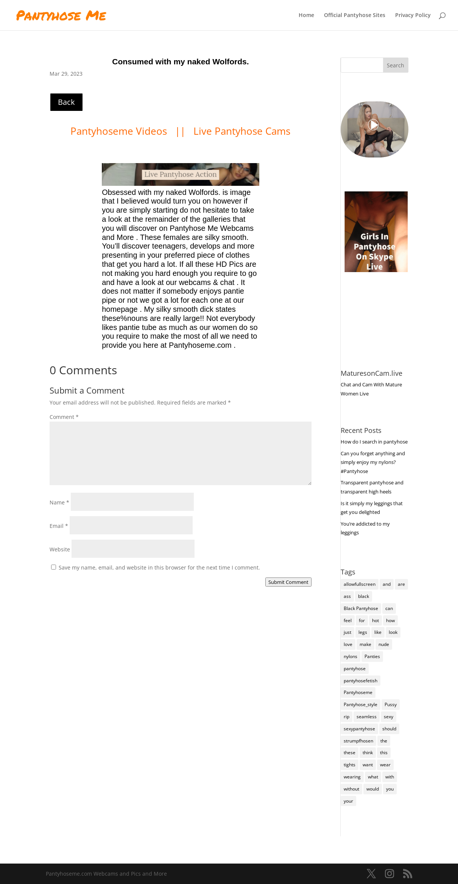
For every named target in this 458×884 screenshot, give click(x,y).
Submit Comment (288, 582)
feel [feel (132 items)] (348, 620)
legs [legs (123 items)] (362, 632)
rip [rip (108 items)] (346, 716)
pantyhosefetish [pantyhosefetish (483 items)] (360, 680)
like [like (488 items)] (378, 632)
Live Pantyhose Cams (241, 131)
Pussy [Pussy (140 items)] (391, 704)
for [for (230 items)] (362, 620)
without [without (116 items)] (351, 789)
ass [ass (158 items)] (347, 596)
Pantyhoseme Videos (120, 131)
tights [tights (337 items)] (349, 764)
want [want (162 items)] (368, 764)
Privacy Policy (413, 15)
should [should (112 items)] (389, 728)
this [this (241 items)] (384, 752)
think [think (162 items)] (368, 752)
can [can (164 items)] (389, 608)
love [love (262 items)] (348, 644)
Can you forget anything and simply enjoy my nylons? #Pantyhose (373, 462)
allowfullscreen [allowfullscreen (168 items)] (359, 584)
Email (59, 525)
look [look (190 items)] (393, 632)
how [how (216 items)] (390, 620)
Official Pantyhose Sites (354, 15)
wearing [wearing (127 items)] (352, 777)
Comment (64, 416)
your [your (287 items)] (348, 801)
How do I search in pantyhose (374, 441)
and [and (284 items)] (387, 584)
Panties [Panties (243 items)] (372, 656)
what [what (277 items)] (373, 777)
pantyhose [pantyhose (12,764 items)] (355, 668)
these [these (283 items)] (349, 752)
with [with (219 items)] (389, 777)
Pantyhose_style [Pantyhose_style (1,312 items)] (360, 704)
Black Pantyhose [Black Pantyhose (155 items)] (361, 608)
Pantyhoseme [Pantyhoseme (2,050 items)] (358, 692)
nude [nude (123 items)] (384, 644)
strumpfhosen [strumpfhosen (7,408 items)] (358, 741)
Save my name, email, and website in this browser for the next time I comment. (159, 567)
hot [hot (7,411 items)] (375, 620)
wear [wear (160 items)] (385, 764)
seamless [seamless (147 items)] (367, 716)
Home (306, 15)
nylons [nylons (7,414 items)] (350, 656)
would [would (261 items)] (372, 789)
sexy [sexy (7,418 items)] (388, 716)
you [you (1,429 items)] (390, 789)
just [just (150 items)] (347, 632)
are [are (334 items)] (401, 584)
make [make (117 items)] (365, 644)
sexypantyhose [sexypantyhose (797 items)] (359, 728)
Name (59, 502)
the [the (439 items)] (383, 741)
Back (66, 102)
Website (60, 549)
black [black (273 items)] (363, 596)
